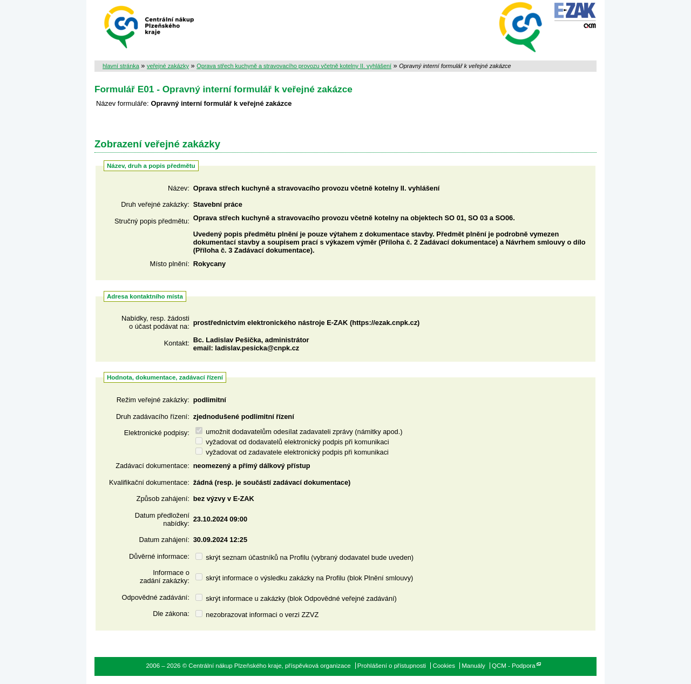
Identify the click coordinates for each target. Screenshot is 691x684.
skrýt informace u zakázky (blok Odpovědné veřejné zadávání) (296, 598)
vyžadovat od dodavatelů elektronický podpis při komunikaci (292, 442)
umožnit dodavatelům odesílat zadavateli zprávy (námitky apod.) (299, 432)
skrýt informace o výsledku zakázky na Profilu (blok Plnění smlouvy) (304, 578)
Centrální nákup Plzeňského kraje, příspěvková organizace (149, 26)
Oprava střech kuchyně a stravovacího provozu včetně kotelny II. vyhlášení (294, 66)
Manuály (473, 665)
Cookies (443, 665)
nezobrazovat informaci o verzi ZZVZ (257, 615)
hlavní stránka (121, 66)
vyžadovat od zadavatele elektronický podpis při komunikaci (292, 452)
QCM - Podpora (514, 665)
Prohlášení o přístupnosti (391, 665)
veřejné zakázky (168, 66)
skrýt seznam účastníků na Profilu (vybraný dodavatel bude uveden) (304, 557)
